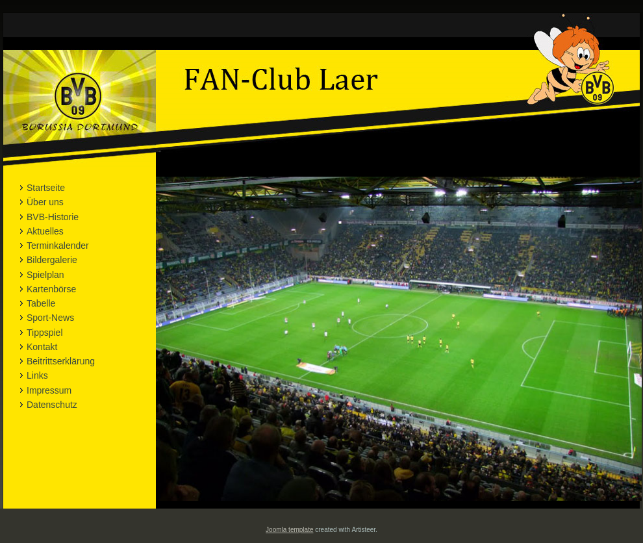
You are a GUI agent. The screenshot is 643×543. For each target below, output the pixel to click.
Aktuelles (45, 231)
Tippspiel (45, 332)
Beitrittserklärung (61, 361)
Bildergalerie (52, 260)
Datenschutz (52, 404)
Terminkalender (58, 245)
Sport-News (50, 317)
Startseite (46, 188)
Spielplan (45, 275)
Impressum (49, 390)
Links (37, 375)
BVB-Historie (53, 217)
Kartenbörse (51, 289)
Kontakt (42, 347)
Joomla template (289, 529)
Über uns (45, 202)
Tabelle (41, 303)
